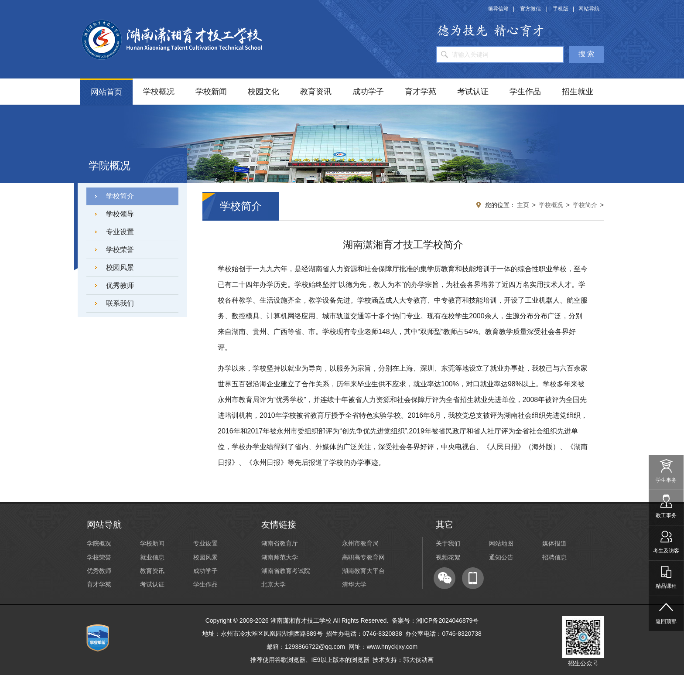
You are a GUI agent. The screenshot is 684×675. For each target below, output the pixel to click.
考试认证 (473, 91)
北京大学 (273, 584)
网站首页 (106, 92)
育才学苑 (420, 91)
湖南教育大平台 (363, 570)
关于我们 (448, 543)
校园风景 (120, 267)
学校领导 (120, 214)
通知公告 (501, 557)
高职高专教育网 (363, 557)
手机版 (560, 9)
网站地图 (501, 543)
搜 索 (586, 54)
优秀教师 (120, 285)
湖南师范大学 (279, 557)
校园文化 (263, 91)
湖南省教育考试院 (285, 570)
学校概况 (158, 91)
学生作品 (525, 91)
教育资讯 (316, 91)
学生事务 (666, 469)
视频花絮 (448, 557)
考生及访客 (666, 539)
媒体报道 (554, 543)
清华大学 (354, 584)
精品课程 (666, 575)
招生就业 (577, 91)
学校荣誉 (120, 249)
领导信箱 (498, 9)
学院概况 (99, 543)
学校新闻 (211, 91)
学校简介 (120, 196)
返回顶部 (666, 610)
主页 (523, 204)
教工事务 (666, 504)
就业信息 (152, 557)
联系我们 (120, 303)
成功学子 (368, 91)
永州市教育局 (360, 543)
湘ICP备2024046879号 (447, 620)
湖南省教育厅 (279, 543)
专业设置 (120, 231)
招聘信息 (554, 557)
